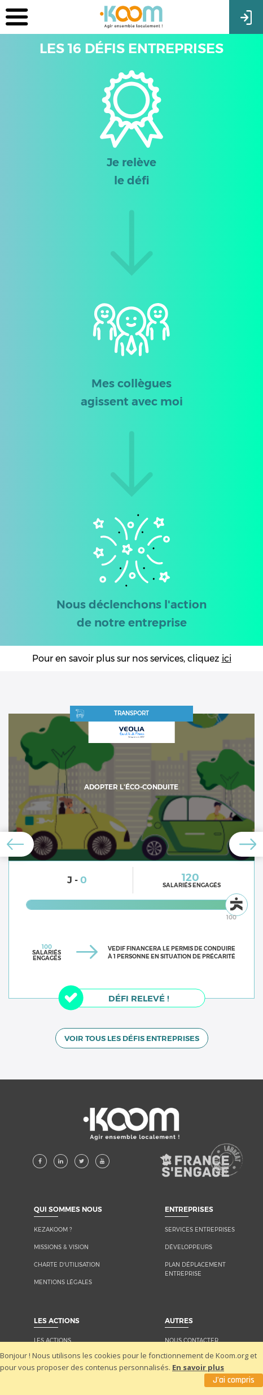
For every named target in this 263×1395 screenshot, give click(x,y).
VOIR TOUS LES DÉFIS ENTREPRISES (131, 1031)
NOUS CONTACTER (191, 1334)
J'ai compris (234, 1380)
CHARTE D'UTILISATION (67, 1258)
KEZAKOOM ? (53, 1223)
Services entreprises (200, 1223)
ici (226, 658)
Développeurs (188, 1241)
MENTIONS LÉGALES (63, 1276)
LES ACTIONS (52, 1334)
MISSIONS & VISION (61, 1241)
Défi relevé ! (120, 997)
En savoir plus (198, 1367)
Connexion (246, 16)
